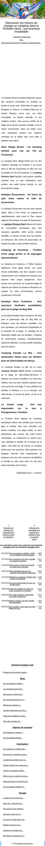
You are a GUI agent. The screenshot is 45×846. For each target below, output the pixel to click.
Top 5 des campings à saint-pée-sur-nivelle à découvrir (21, 595)
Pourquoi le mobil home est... (14, 820)
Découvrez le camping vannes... (15, 754)
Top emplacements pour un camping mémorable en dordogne (23, 572)
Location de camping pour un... (15, 760)
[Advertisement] (22, 68)
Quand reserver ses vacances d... (16, 765)
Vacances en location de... (13, 830)
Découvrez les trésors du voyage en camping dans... (21, 43)
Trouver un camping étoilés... (14, 771)
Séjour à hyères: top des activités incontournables (21, 601)
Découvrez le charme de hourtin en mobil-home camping (22, 566)
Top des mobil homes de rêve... (15, 711)
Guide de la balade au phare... (14, 716)
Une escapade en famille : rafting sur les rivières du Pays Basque (22, 554)
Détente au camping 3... (12, 705)
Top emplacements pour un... (14, 700)
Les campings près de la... (13, 689)
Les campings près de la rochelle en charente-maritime (22, 560)
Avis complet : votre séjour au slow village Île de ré (22, 607)
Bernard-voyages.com (24, 843)
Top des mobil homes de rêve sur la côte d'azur (22, 584)
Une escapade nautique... (13, 738)
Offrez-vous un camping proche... (16, 776)
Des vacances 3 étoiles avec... (14, 749)
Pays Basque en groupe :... (13, 733)
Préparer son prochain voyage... (15, 672)
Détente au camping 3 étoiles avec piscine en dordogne (23, 578)
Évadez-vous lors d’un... (12, 825)
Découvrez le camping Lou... (14, 836)
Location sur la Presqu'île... (13, 798)
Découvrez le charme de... (13, 694)
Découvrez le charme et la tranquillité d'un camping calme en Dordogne (8, 532)
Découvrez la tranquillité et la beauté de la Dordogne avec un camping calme (34, 533)
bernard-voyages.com (22, 37)
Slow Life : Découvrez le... (13, 803)
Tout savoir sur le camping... (13, 809)
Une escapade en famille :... (13, 684)
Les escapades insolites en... (14, 787)
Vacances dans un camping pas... (16, 781)
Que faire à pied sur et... (12, 814)
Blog (21, 40)
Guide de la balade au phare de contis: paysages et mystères (21, 589)
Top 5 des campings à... (12, 721)
